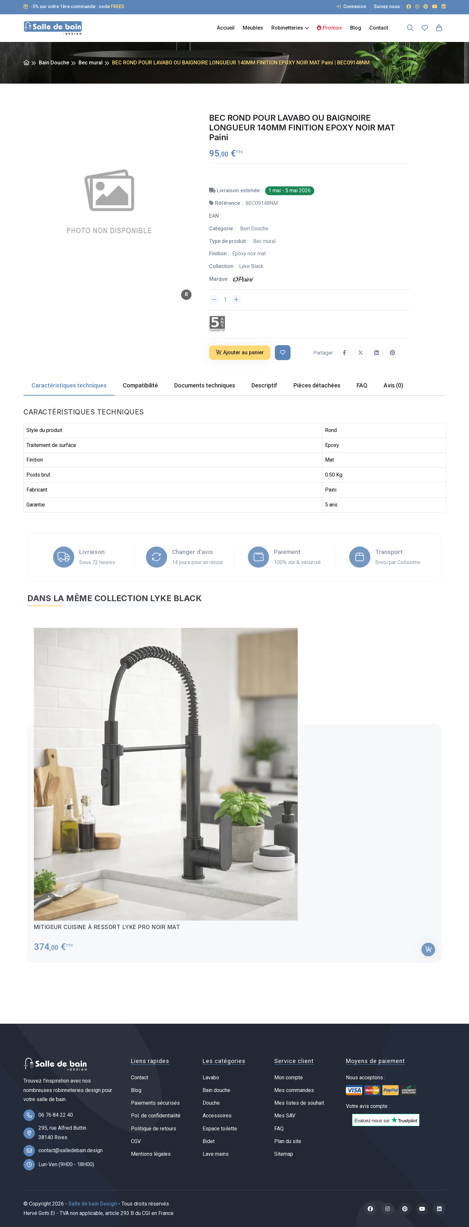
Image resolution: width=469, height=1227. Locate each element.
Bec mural (90, 63)
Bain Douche (54, 63)
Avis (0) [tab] (393, 385)
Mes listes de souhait (299, 1103)
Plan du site (287, 1141)
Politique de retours (153, 1129)
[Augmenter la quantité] (236, 299)
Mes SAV (284, 1115)
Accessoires (217, 1115)
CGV (136, 1141)
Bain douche (216, 1090)
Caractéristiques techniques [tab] (69, 385)
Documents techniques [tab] (204, 385)
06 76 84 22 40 (55, 1115)
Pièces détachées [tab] (316, 385)
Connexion (351, 6)
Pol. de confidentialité (155, 1115)
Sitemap (283, 1154)
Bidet (209, 1141)
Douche (211, 1103)
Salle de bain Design (92, 1204)
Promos (329, 28)
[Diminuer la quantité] (214, 299)
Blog (355, 28)
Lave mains (216, 1154)
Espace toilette (220, 1129)
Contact (378, 28)
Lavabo (211, 1077)
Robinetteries (287, 28)
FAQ (279, 1129)
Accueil (225, 28)
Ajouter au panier (240, 352)
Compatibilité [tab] (140, 385)
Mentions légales (151, 1154)
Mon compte (288, 1077)
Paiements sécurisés (155, 1103)
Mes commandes (294, 1090)
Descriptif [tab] (264, 385)
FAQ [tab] (362, 385)
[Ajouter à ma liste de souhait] (283, 352)
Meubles (253, 28)
